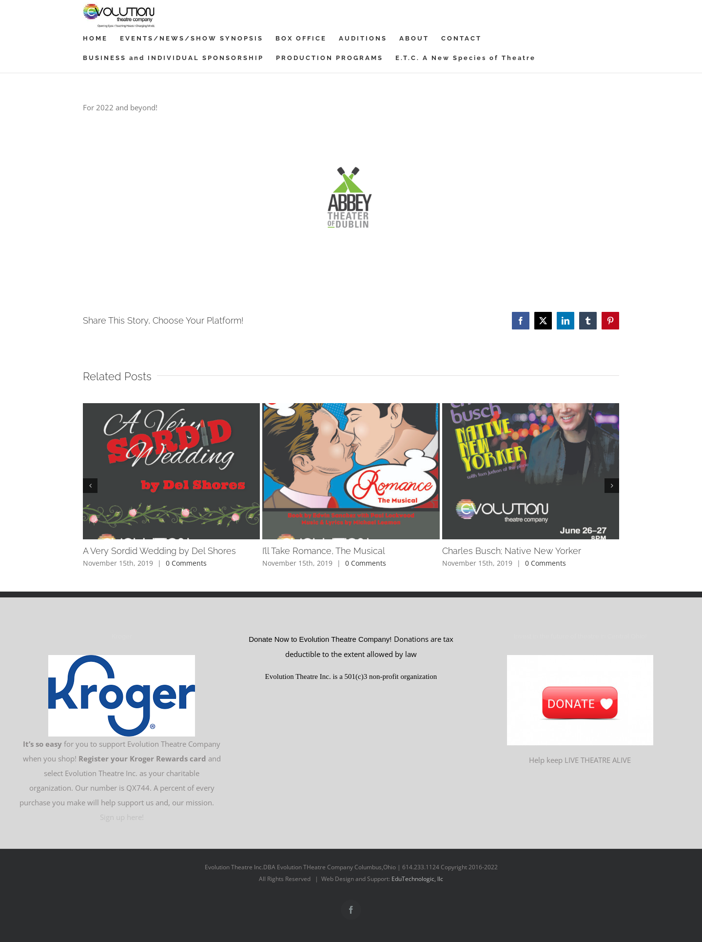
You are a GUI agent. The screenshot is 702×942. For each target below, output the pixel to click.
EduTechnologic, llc (417, 874)
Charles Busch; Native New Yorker (511, 551)
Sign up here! (122, 812)
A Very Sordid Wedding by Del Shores (159, 551)
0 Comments (186, 563)
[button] (90, 485)
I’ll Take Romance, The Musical (323, 551)
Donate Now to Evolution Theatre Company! (321, 635)
